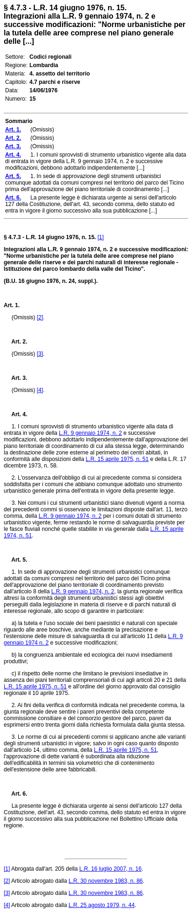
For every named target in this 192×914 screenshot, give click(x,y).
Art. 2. (15, 341)
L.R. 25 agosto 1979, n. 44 (102, 905)
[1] (101, 237)
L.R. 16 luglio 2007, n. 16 (110, 869)
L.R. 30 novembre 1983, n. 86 (106, 881)
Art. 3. (15, 378)
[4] (40, 390)
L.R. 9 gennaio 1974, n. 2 (90, 433)
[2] (40, 317)
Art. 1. (12, 305)
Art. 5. (15, 560)
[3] (40, 353)
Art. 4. (15, 414)
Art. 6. (15, 793)
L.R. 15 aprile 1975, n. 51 (117, 459)
